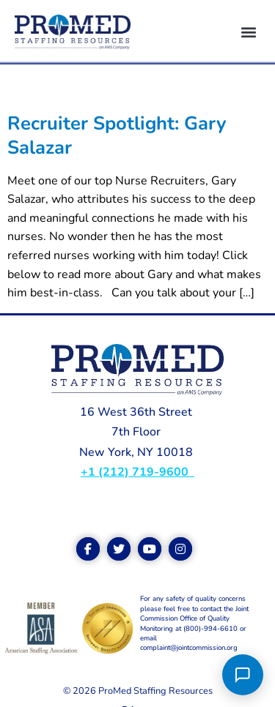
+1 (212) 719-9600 (136, 472)
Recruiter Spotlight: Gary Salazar (116, 135)
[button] (248, 32)
